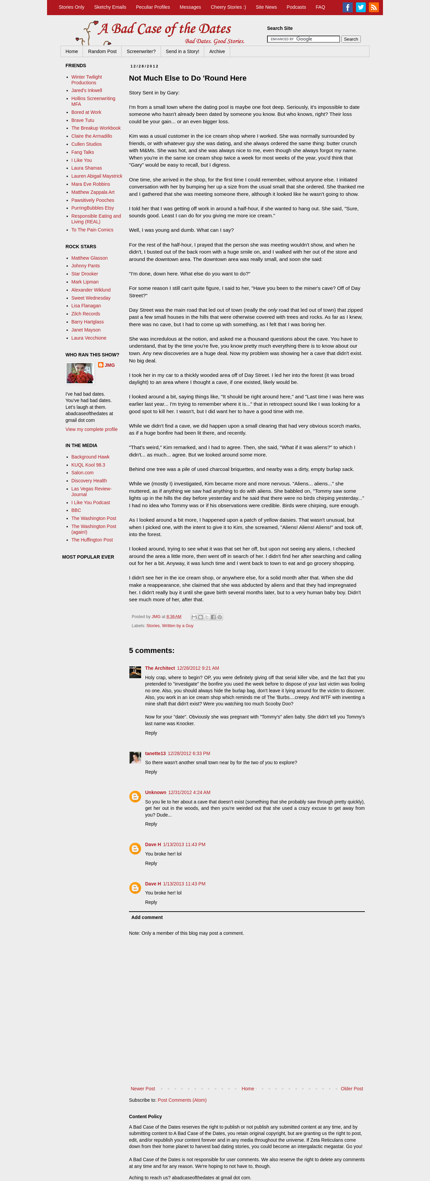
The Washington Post (94, 518)
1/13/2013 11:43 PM (184, 844)
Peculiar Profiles (153, 7)
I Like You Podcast (91, 502)
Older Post (352, 1088)
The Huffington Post (92, 539)
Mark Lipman (85, 282)
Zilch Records (86, 313)
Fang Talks (83, 152)
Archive (217, 51)
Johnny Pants (86, 265)
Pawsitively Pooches (93, 200)
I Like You (82, 160)
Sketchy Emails (110, 7)
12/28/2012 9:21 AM (198, 668)
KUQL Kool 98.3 (88, 465)
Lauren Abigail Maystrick (97, 176)
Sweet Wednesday (91, 298)
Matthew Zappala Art (93, 192)
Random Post (102, 51)
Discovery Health (89, 480)
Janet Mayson (86, 330)
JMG (110, 365)
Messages (190, 7)
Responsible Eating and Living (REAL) (96, 218)
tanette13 (155, 753)
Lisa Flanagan (86, 305)
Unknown (155, 792)
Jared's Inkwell (87, 90)
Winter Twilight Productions (87, 79)
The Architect (160, 668)
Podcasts (296, 7)
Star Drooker (85, 273)
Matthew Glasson (90, 258)
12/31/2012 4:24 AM (189, 792)
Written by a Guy (178, 625)
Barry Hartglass (88, 321)
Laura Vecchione (89, 338)
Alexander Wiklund (91, 290)
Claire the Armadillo (92, 136)
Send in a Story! (183, 51)
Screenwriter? (141, 51)
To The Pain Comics (93, 229)
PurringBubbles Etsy (93, 208)
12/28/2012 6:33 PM (189, 753)
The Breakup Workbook (96, 128)
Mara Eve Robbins (91, 184)
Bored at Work (86, 112)
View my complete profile (92, 429)
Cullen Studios (87, 144)
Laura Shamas (87, 168)
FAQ (320, 7)
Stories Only (71, 7)
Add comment (147, 917)
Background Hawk (91, 457)
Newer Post (143, 1088)
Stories (153, 625)
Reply (151, 733)
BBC (76, 510)
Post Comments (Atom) (182, 1100)
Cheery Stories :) (228, 7)
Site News (266, 7)
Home (72, 51)
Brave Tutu (83, 120)
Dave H (153, 844)
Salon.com (83, 472)
